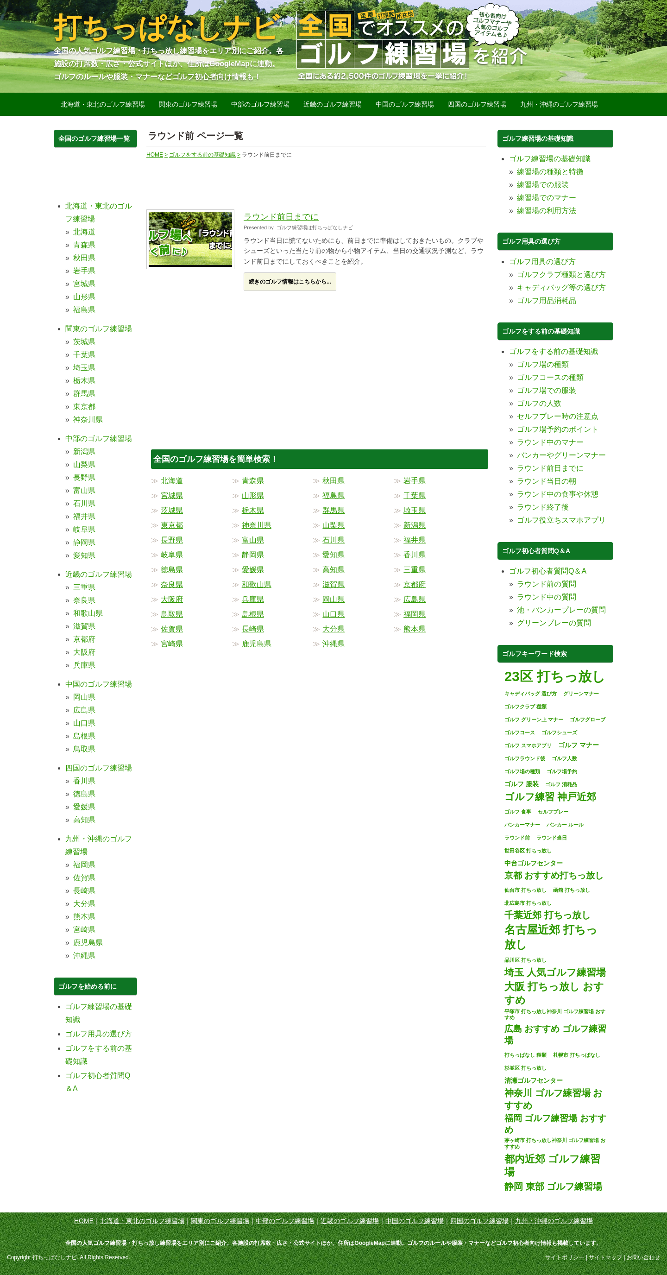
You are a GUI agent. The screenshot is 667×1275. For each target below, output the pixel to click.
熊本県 (414, 629)
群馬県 (333, 510)
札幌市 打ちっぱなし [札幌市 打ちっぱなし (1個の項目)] (576, 1055)
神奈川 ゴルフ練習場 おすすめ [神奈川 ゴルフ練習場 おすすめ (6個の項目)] (553, 1099)
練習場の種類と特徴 (550, 172)
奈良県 (172, 584)
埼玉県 (414, 510)
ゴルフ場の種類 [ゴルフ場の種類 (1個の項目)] (522, 771)
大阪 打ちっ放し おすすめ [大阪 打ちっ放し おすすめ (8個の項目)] (554, 993)
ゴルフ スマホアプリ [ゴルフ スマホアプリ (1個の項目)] (528, 745)
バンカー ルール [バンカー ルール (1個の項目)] (565, 824)
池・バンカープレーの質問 (561, 610)
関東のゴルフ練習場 (188, 104)
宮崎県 (172, 644)
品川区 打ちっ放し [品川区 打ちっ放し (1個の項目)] (525, 960)
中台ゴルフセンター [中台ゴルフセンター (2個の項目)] (533, 863)
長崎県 (253, 629)
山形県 (253, 495)
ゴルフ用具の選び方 (98, 1034)
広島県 (414, 599)
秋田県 (333, 481)
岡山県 (333, 599)
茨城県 (172, 510)
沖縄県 (333, 644)
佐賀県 (172, 629)
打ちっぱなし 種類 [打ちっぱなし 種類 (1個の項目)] (525, 1055)
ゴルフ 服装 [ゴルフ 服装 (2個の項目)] (521, 784)
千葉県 (414, 495)
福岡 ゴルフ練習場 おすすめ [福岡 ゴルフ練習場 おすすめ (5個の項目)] (555, 1124)
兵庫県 (253, 599)
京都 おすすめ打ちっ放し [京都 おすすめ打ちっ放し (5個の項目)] (554, 875)
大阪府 (172, 599)
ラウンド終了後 (543, 507)
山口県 (333, 614)
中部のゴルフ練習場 (260, 104)
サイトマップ (605, 1257)
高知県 (333, 570)
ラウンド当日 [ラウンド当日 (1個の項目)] (551, 837)
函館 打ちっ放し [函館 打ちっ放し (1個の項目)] (571, 890)
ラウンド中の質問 (546, 597)
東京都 (172, 525)
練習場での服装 (543, 185)
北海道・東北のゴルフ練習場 (103, 104)
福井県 (414, 540)
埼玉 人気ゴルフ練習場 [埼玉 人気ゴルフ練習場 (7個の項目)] (555, 972)
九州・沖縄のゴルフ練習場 (559, 104)
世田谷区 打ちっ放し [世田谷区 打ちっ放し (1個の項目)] (528, 850)
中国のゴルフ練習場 (405, 104)
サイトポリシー (564, 1257)
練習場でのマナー (546, 198)
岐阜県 (172, 555)
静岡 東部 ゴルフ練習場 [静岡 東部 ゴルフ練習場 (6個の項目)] (553, 1186)
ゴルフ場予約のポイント (557, 429)
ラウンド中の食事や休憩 (557, 494)
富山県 (253, 540)
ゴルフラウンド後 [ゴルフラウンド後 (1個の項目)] (524, 758)
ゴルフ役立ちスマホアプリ (561, 520)
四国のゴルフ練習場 (477, 104)
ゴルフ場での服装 (546, 390)
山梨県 (333, 525)
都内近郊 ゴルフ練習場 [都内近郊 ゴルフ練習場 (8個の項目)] (552, 1165)
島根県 (253, 614)
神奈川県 (256, 525)
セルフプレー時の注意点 (557, 416)
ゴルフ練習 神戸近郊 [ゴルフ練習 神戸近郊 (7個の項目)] (550, 796)
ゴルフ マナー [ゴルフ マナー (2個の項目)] (578, 745)
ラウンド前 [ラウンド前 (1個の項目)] (517, 837)
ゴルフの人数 (539, 403)
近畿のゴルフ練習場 (332, 104)
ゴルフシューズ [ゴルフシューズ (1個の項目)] (559, 732)
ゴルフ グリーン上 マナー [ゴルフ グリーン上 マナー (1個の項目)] (533, 719)
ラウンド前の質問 (546, 584)
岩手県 (414, 481)
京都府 (414, 584)
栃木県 (253, 510)
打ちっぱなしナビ (166, 27)
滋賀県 (333, 584)
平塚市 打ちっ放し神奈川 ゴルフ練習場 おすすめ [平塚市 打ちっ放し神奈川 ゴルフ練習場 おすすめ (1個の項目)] (554, 1015)
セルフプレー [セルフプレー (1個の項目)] (553, 811)
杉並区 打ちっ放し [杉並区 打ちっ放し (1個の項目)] (525, 1068)
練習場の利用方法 (546, 211)
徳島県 (172, 570)
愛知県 (333, 555)
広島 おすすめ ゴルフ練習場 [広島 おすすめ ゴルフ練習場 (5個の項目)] (555, 1034)
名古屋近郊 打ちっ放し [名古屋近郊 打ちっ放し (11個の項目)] (551, 937)
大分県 (333, 629)
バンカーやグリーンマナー (561, 455)
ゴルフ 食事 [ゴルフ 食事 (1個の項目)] (517, 811)
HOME (84, 1221)
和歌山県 (256, 584)
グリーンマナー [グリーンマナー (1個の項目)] (581, 693)
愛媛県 (253, 570)
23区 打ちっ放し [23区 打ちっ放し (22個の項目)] (554, 676)
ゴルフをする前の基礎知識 (553, 351)
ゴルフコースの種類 (550, 377)
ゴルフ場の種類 (543, 364)
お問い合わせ (643, 1257)
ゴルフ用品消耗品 (546, 300)
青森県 (253, 481)
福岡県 (414, 614)
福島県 (333, 495)
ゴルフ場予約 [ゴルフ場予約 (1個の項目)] (562, 771)
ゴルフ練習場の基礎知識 (550, 159)
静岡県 (253, 555)
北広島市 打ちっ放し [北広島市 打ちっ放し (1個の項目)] (528, 903)
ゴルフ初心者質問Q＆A (547, 571)
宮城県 (172, 495)
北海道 (172, 481)
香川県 (414, 555)
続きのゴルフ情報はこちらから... (290, 281)
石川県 (333, 540)
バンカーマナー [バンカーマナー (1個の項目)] (522, 824)
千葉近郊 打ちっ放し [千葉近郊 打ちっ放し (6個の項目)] (547, 915)
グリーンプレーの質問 (554, 623)
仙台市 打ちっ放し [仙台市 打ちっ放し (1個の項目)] (525, 890)
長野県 (172, 540)
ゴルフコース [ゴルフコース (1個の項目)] (519, 732)
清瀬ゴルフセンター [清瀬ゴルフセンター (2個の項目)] (533, 1080)
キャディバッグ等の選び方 (561, 287)
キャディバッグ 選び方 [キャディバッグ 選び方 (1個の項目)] (530, 693)
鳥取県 (172, 614)
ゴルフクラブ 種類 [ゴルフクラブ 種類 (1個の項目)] (525, 706)
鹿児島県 (256, 644)
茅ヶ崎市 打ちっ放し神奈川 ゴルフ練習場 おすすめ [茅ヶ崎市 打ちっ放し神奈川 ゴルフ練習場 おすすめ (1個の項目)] (554, 1143)
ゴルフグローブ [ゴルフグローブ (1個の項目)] (587, 719)
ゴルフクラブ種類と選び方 (561, 274)
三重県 (414, 570)
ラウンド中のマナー (550, 442)
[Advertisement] (315, 180)
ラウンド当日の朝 (546, 481)
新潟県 (414, 525)
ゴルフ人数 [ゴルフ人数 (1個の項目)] (564, 758)
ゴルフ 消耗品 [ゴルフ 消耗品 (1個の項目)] (561, 784)
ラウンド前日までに (281, 216)
